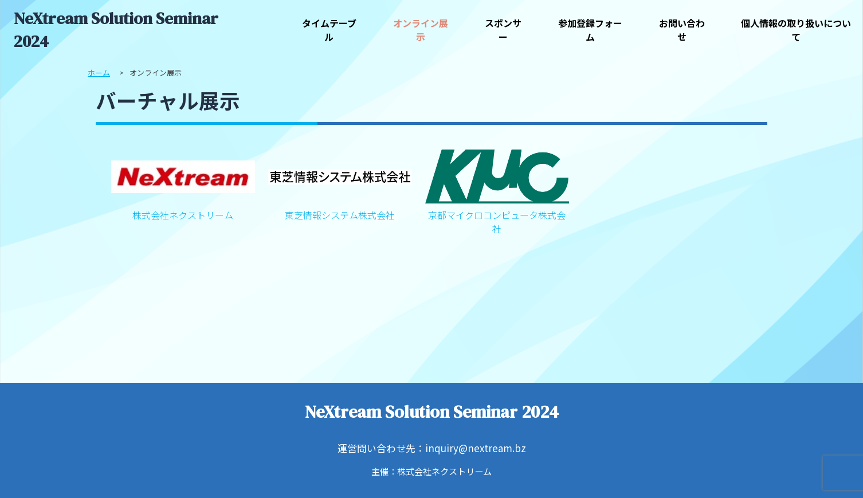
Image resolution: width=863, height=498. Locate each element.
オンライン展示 (420, 30)
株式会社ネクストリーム (183, 183)
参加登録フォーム (590, 30)
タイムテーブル (329, 30)
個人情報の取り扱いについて (796, 30)
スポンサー (503, 30)
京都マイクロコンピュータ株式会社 (497, 190)
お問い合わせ (682, 30)
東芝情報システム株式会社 (340, 183)
